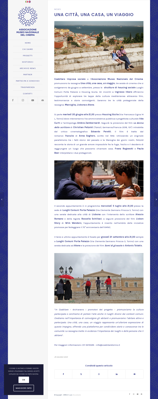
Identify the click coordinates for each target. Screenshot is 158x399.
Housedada (77, 395)
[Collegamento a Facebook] (13, 100)
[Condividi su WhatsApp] (99, 374)
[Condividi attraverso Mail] (134, 374)
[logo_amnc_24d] (27, 21)
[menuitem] (27, 43)
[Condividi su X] (81, 374)
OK (23, 379)
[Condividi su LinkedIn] (117, 374)
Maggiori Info (24, 388)
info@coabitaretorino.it (108, 345)
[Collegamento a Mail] (43, 100)
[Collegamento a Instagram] (23, 100)
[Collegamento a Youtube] (33, 100)
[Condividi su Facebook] (63, 374)
